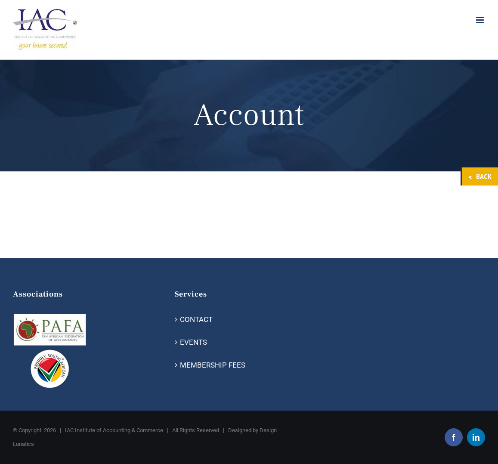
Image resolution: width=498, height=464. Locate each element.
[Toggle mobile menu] (480, 20)
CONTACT (196, 319)
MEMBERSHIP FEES (212, 365)
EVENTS (193, 342)
